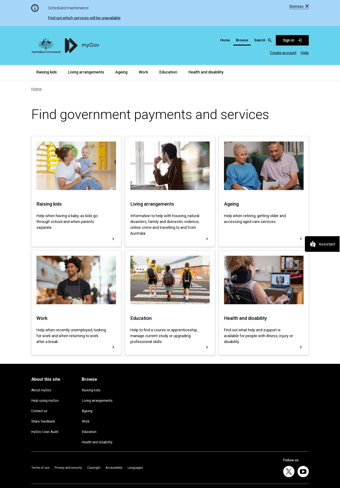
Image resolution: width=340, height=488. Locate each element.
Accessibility (114, 441)
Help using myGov (45, 375)
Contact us (39, 385)
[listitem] (288, 445)
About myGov (41, 364)
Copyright (93, 441)
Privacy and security (68, 441)
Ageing (121, 46)
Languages (135, 441)
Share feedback (43, 396)
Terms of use (40, 441)
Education (168, 46)
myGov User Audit (44, 406)
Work (143, 46)
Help (305, 27)
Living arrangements (86, 46)
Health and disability (206, 46)
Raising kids (46, 46)
